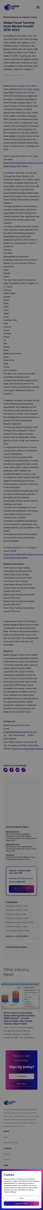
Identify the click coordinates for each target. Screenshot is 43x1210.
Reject (21, 1198)
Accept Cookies (21, 1203)
